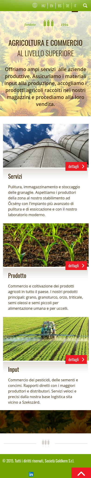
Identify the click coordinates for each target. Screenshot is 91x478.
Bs (59, 5)
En (51, 5)
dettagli (73, 166)
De (67, 5)
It (75, 5)
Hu (43, 5)
